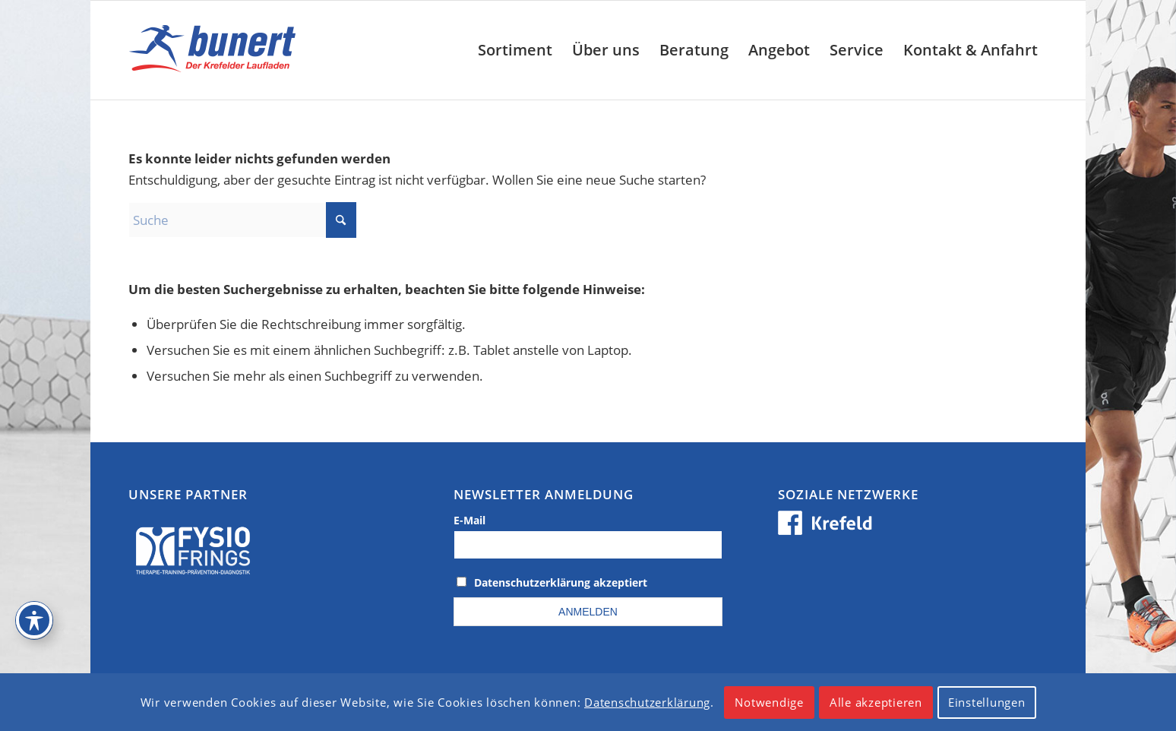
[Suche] (242, 220)
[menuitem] (515, 50)
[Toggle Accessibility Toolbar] (34, 620)
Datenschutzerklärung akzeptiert (560, 582)
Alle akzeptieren (876, 702)
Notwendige (769, 702)
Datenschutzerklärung (647, 702)
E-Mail (469, 520)
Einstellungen (987, 702)
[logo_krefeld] (216, 50)
